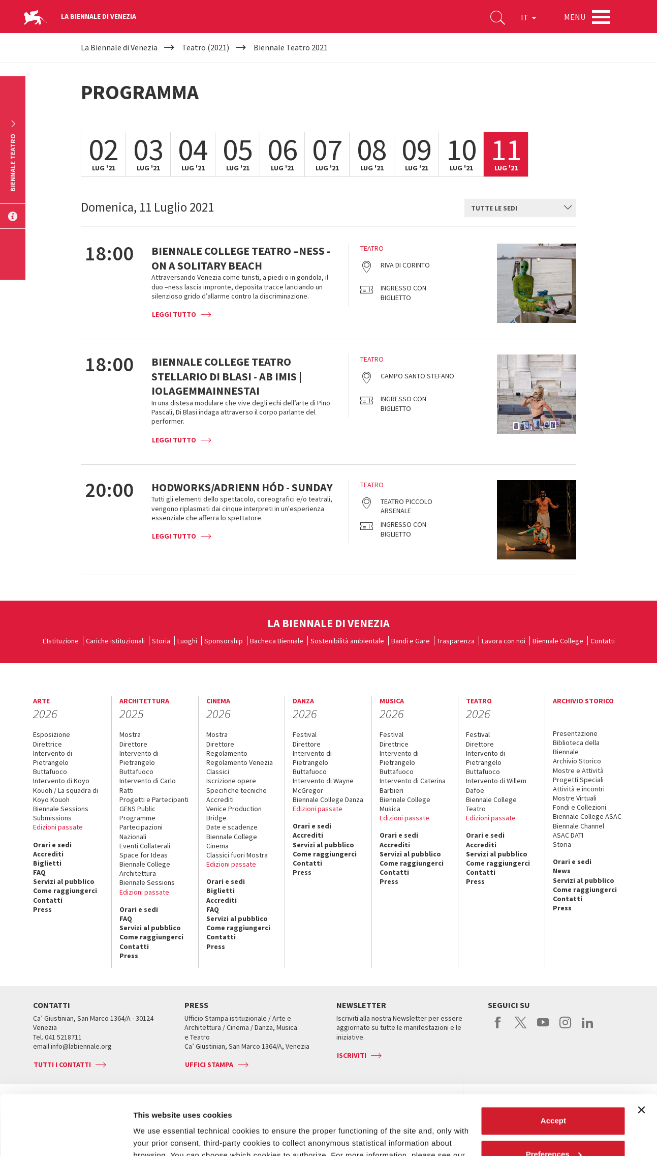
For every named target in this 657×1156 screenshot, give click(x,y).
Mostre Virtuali (575, 798)
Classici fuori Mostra (237, 854)
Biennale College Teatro (491, 804)
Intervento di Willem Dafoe (496, 785)
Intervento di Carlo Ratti (147, 785)
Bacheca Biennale (276, 640)
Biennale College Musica (405, 804)
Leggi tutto (174, 314)
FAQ (39, 872)
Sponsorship (223, 640)
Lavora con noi (503, 640)
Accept (553, 1061)
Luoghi (187, 640)
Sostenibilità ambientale (347, 640)
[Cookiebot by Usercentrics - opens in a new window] (65, 1136)
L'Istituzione (61, 640)
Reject (553, 1127)
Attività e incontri (579, 788)
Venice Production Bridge (234, 813)
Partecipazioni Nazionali (141, 831)
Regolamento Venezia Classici (239, 767)
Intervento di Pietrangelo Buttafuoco (52, 762)
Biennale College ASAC (587, 816)
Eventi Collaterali (144, 845)
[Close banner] (641, 1050)
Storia (161, 640)
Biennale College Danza (328, 799)
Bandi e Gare (410, 640)
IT (528, 17)
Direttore (133, 744)
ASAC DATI (568, 835)
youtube (543, 1028)
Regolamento (226, 753)
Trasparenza (456, 640)
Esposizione (51, 734)
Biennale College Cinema (231, 841)
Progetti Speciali (578, 779)
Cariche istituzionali (115, 640)
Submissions (52, 817)
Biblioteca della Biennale (576, 747)
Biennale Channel (578, 826)
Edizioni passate (58, 827)
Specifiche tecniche (236, 790)
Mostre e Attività (578, 770)
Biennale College (558, 640)
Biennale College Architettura (144, 868)
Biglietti (47, 863)
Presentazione (575, 733)
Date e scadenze (232, 827)
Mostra (130, 734)
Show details (156, 1136)
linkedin (587, 1028)
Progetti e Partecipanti (154, 799)
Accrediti (48, 853)
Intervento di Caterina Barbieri (413, 785)
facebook (498, 1028)
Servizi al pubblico (64, 881)
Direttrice (47, 744)
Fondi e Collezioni (579, 807)
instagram (565, 1028)
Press (42, 909)
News (562, 870)
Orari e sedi (52, 844)
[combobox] (520, 208)
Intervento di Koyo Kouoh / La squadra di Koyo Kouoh (65, 790)
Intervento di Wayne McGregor (323, 785)
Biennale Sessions (60, 808)
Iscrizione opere (231, 780)
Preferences (554, 1094)
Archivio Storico (577, 760)
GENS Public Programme (137, 813)
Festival (305, 734)
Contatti (602, 640)
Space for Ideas (143, 854)
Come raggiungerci (65, 890)
